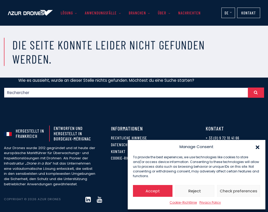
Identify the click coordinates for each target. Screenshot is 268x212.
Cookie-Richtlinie (183, 202)
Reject (194, 191)
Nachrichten (189, 12)
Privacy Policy (210, 202)
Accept (153, 191)
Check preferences (238, 191)
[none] (228, 13)
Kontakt (248, 12)
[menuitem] (228, 13)
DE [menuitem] (227, 12)
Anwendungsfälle (101, 12)
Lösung (67, 12)
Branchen (137, 12)
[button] (257, 146)
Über (162, 12)
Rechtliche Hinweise (129, 137)
